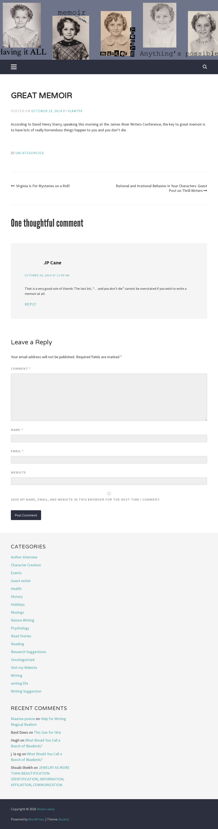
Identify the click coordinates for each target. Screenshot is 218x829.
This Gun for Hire (47, 732)
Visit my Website (24, 667)
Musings (17, 612)
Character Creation (26, 564)
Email (17, 451)
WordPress (36, 819)
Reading (17, 643)
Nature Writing (22, 620)
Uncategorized (29, 153)
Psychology (20, 628)
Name (17, 430)
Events (16, 572)
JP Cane (52, 262)
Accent (64, 819)
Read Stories (21, 635)
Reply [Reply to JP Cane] (30, 304)
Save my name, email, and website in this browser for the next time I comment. (85, 499)
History (17, 596)
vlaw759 (75, 111)
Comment (21, 368)
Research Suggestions (28, 651)
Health (16, 588)
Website (18, 472)
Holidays (18, 604)
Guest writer (21, 580)
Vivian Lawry (45, 809)
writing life (19, 683)
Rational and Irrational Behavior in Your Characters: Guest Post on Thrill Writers (161, 188)
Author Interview (24, 557)
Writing (16, 675)
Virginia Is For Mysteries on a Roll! (40, 185)
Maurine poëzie (23, 718)
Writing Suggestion (26, 691)
